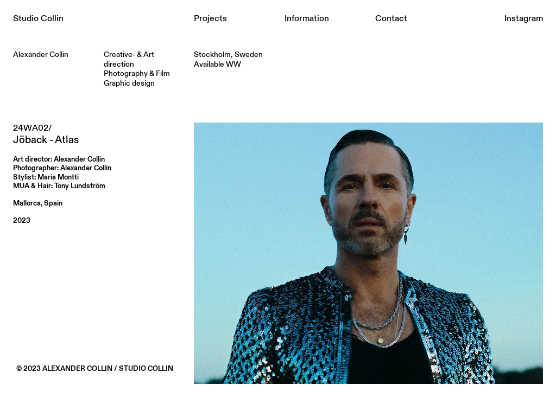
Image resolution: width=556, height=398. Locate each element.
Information (307, 18)
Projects (210, 18)
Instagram (523, 18)
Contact (391, 18)
